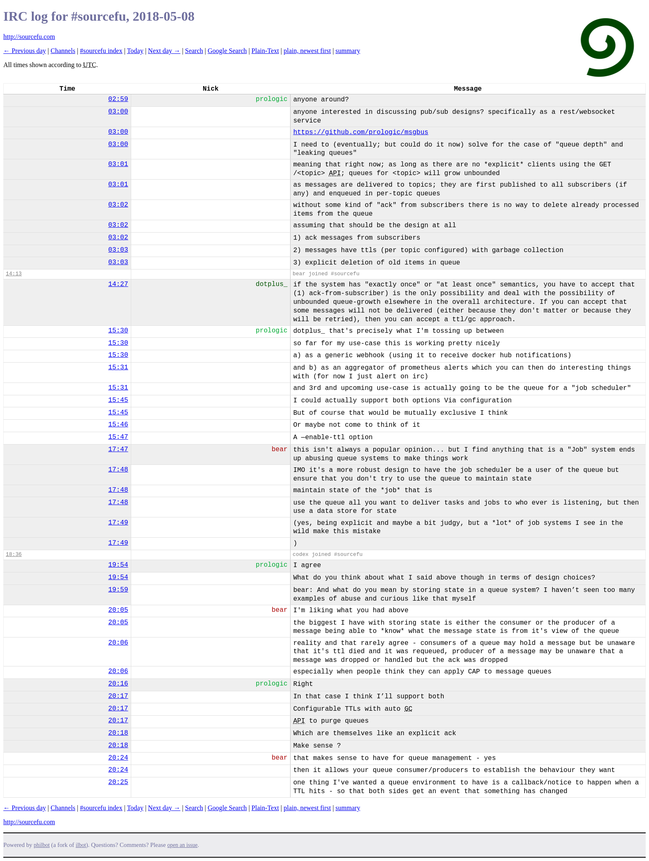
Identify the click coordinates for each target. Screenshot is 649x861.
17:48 (118, 470)
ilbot (81, 845)
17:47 (118, 449)
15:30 (118, 330)
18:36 (14, 554)
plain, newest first (307, 50)
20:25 (118, 782)
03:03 (118, 250)
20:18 (118, 733)
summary (348, 50)
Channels (62, 50)
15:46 (118, 424)
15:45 (118, 400)
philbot (42, 845)
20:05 (118, 610)
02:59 (118, 99)
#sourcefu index (101, 50)
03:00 (118, 111)
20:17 (118, 696)
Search (194, 50)
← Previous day (24, 50)
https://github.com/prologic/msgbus (360, 132)
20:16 (118, 684)
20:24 (118, 758)
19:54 (118, 565)
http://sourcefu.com (29, 36)
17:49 (118, 523)
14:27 (118, 284)
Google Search (227, 50)
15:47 (118, 437)
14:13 (14, 274)
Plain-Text (265, 50)
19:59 (118, 590)
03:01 (118, 164)
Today (135, 50)
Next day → (164, 50)
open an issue (182, 845)
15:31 (118, 367)
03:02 (118, 205)
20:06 (118, 643)
